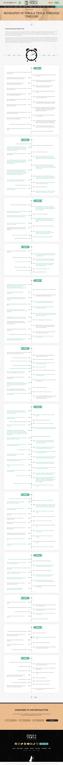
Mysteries (31, 6)
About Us (52, 6)
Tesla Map (25, 6)
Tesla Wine (39, 6)
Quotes (20, 6)
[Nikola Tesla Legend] (31, 2)
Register (51, 2)
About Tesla (10, 6)
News (44, 6)
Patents (15, 6)
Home (5, 6)
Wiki (35, 6)
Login (57, 2)
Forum (48, 6)
